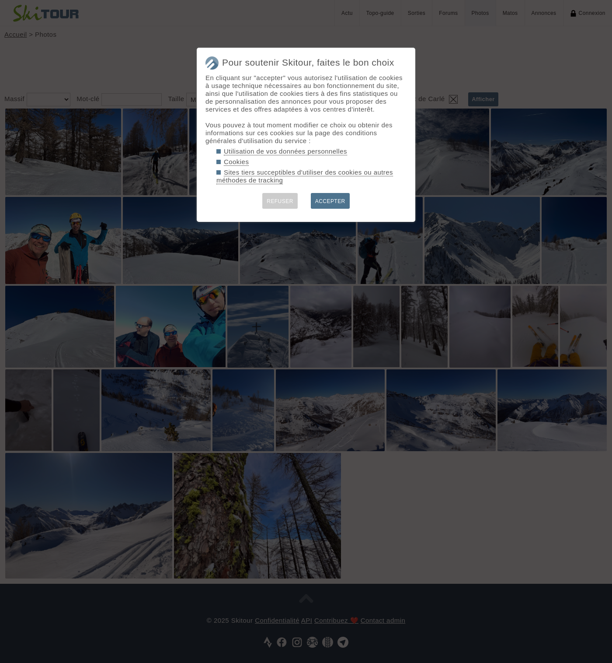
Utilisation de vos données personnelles (285, 151)
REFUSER (280, 201)
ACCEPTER (330, 201)
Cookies (236, 161)
